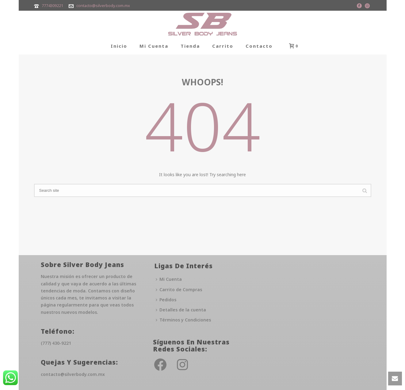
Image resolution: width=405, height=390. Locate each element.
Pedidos (166, 300)
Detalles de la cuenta (181, 310)
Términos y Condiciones (183, 320)
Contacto (259, 46)
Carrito (222, 46)
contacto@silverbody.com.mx (103, 5)
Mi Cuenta (153, 46)
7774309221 (52, 5)
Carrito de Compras (179, 289)
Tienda (190, 46)
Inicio (119, 46)
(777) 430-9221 (56, 343)
